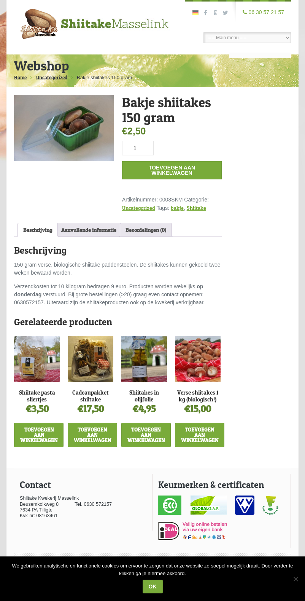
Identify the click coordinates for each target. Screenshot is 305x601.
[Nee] (295, 579)
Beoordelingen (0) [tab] (145, 230)
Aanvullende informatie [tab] (88, 230)
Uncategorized (51, 77)
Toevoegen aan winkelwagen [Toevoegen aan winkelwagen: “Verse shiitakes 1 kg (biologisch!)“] (199, 434)
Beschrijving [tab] (37, 230)
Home (20, 77)
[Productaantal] (138, 148)
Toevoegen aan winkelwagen (172, 170)
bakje (177, 208)
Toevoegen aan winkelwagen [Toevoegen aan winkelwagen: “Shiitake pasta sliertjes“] (38, 434)
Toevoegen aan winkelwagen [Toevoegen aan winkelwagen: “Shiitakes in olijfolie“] (146, 434)
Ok (153, 586)
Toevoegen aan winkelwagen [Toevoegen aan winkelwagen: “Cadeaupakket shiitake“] (92, 434)
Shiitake (196, 208)
